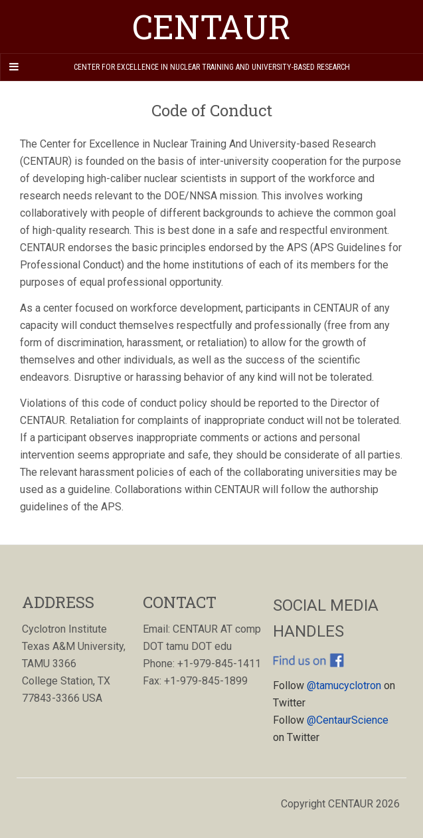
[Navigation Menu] (13, 67)
